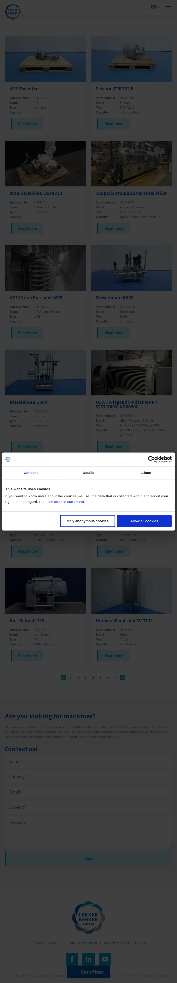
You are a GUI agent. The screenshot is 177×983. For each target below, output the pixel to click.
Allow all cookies (144, 521)
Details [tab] (88, 473)
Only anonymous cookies (88, 521)
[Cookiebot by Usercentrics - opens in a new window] (151, 459)
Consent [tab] (31, 473)
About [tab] (146, 473)
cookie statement (69, 502)
